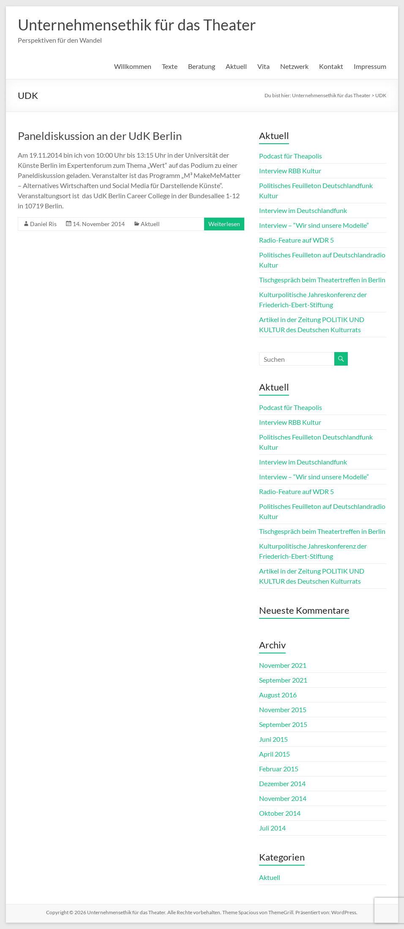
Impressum (370, 66)
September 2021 (283, 680)
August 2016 (278, 695)
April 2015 (274, 754)
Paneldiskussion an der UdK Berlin (100, 135)
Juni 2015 (273, 739)
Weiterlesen (224, 223)
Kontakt (331, 66)
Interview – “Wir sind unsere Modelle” (314, 225)
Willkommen (132, 66)
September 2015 (283, 724)
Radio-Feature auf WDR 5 (296, 240)
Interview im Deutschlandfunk (303, 210)
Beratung (201, 66)
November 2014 (282, 798)
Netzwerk (294, 66)
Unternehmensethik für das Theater (137, 24)
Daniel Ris (43, 223)
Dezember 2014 (282, 783)
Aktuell (236, 66)
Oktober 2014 (279, 813)
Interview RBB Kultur (290, 171)
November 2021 (282, 665)
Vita (263, 66)
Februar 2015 (278, 769)
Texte (169, 66)
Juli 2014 (272, 828)
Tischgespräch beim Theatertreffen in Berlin (322, 280)
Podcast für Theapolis (290, 156)
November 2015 (282, 709)
